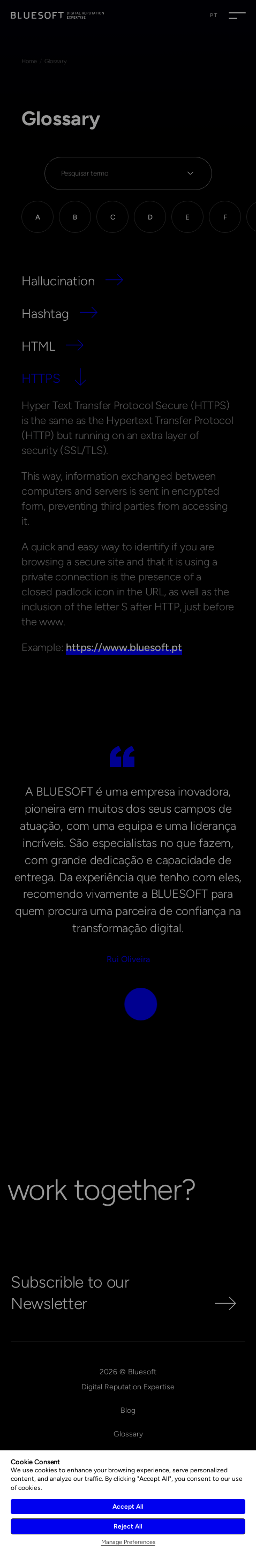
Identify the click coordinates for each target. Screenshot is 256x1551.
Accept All (127, 1506)
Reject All (128, 1526)
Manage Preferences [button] (128, 1542)
